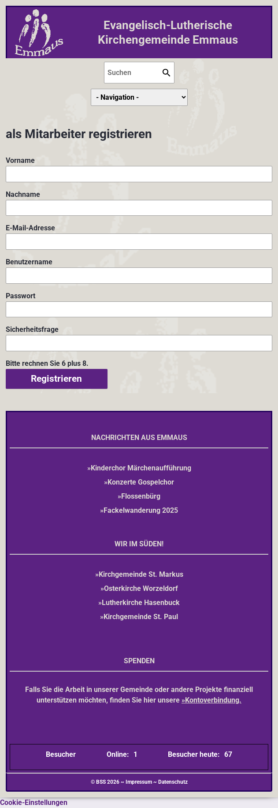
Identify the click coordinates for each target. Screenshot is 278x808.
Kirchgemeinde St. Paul (141, 617)
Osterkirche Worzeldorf (141, 588)
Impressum (139, 782)
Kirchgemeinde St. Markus (141, 574)
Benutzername (29, 261)
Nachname (23, 194)
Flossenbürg (140, 496)
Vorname (22, 160)
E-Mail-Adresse (30, 227)
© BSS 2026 (105, 782)
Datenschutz (173, 782)
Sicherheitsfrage (32, 329)
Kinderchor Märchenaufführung (141, 468)
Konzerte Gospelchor (140, 482)
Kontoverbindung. (213, 700)
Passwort (22, 295)
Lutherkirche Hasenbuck (141, 602)
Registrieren (56, 378)
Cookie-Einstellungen (33, 802)
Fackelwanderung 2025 (141, 510)
